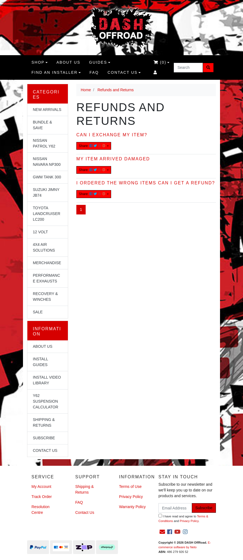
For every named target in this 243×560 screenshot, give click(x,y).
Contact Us (123, 72)
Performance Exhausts (46, 278)
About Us (42, 346)
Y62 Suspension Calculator (45, 401)
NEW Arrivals (47, 109)
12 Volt (40, 232)
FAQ (94, 72)
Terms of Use (130, 486)
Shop (38, 62)
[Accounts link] (155, 72)
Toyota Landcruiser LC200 (46, 214)
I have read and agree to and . (183, 518)
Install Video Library (47, 380)
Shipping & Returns (44, 422)
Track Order (41, 496)
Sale (38, 312)
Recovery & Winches (45, 296)
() (160, 62)
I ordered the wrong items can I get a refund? (145, 183)
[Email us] (162, 532)
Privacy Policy (131, 496)
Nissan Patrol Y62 (44, 143)
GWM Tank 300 (47, 177)
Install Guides (40, 362)
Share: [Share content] (92, 146)
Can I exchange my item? (111, 134)
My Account (41, 486)
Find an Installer (54, 72)
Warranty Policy (132, 507)
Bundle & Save (42, 125)
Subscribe (44, 438)
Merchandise (47, 263)
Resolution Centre (40, 510)
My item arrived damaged (113, 159)
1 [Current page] (81, 209)
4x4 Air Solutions (44, 247)
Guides (98, 62)
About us (68, 62)
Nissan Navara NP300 (46, 162)
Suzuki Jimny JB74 (46, 192)
